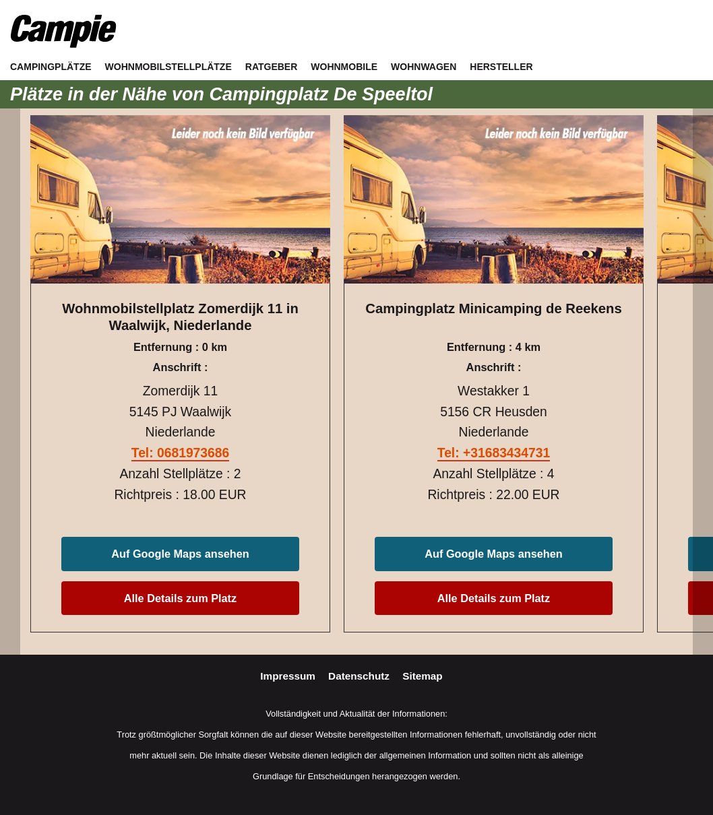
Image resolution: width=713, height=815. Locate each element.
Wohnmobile (344, 66)
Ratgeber (271, 66)
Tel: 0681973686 (180, 453)
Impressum (289, 676)
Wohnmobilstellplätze (168, 66)
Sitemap (422, 676)
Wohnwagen (423, 66)
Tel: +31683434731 (493, 453)
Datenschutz (360, 676)
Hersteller (501, 66)
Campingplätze (51, 66)
